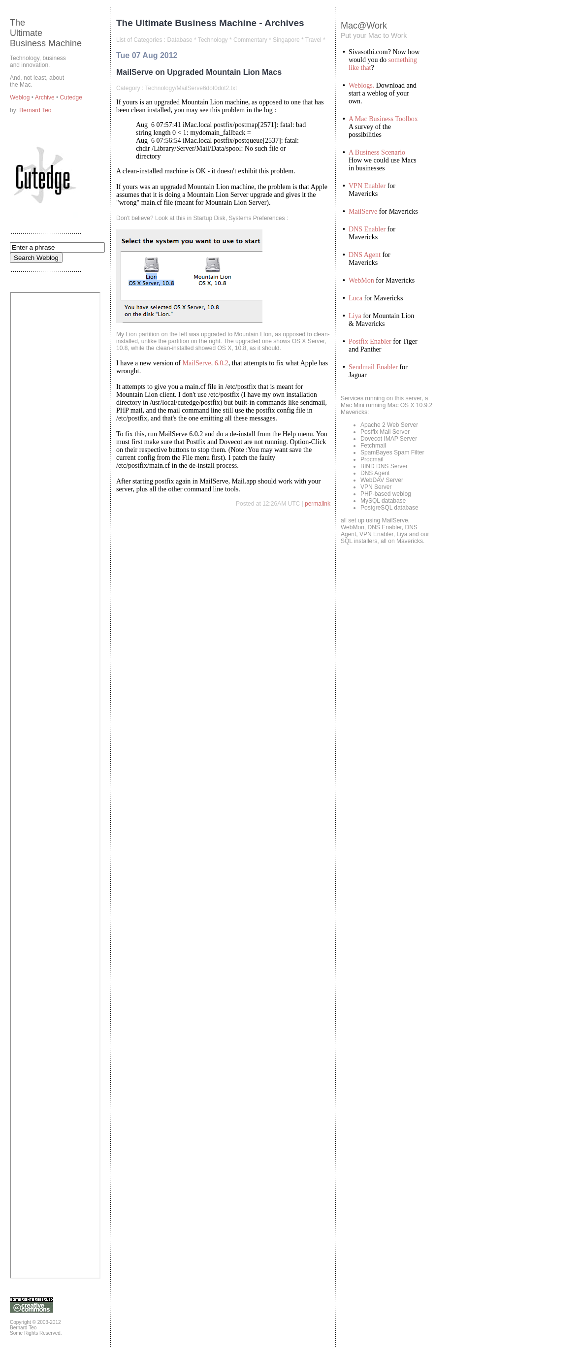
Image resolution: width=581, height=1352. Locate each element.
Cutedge (71, 97)
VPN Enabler (367, 186)
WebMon (361, 280)
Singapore (286, 39)
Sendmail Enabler (373, 367)
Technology (213, 39)
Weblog (21, 97)
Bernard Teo (35, 110)
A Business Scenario (377, 152)
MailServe (363, 211)
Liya (355, 316)
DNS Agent (365, 254)
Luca (355, 298)
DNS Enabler (367, 229)
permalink (317, 503)
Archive (45, 97)
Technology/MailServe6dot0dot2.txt (191, 88)
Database (179, 39)
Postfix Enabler (370, 341)
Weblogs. (361, 85)
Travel (313, 39)
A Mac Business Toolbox (383, 119)
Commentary (250, 39)
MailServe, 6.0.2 (205, 363)
